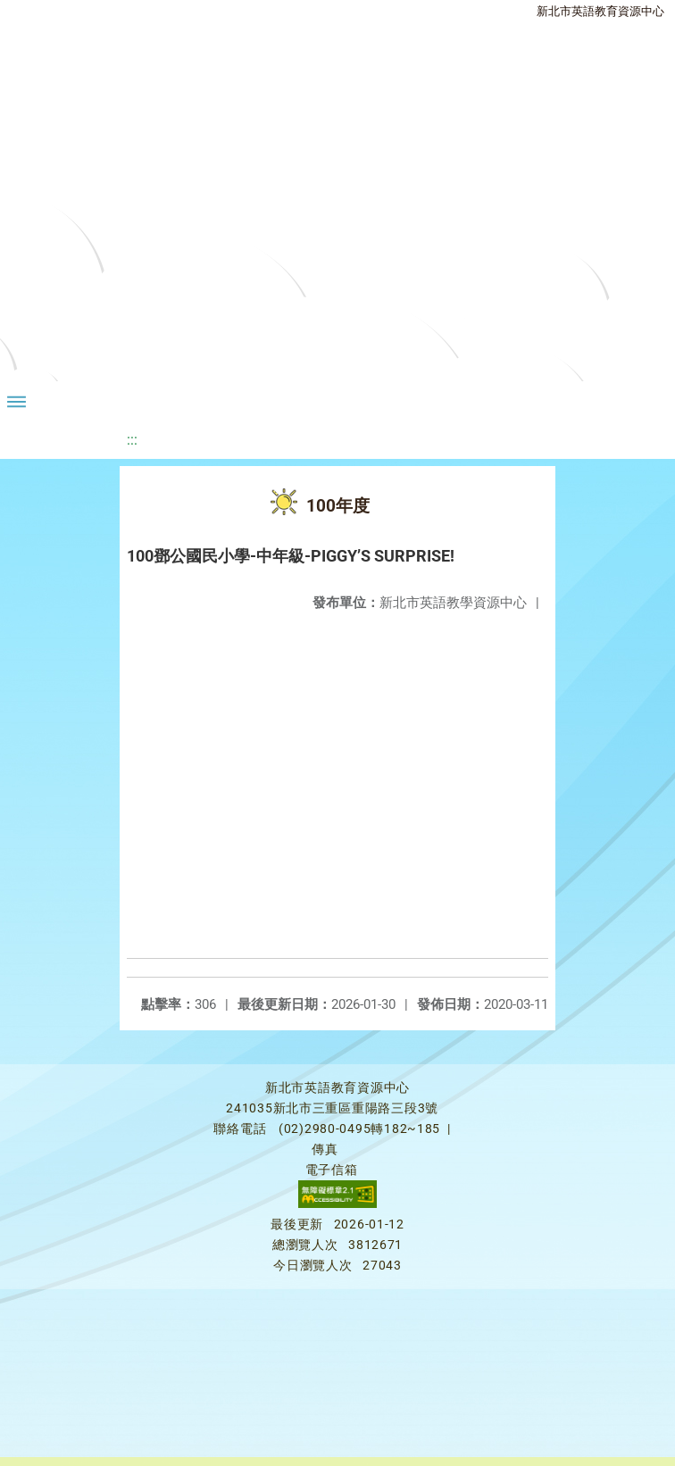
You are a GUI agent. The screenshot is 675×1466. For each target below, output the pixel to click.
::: (132, 439)
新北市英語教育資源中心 (600, 11)
